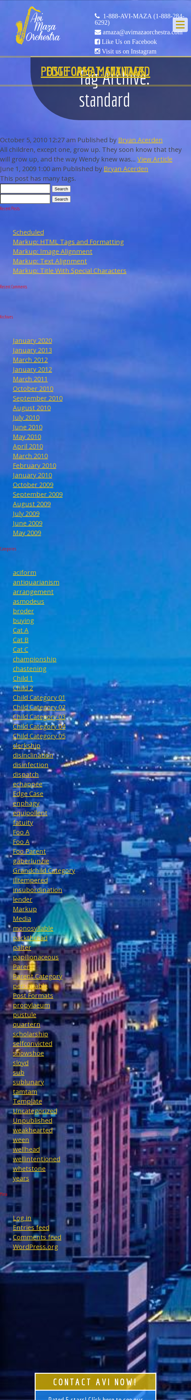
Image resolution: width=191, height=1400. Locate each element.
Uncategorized (35, 1110)
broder (23, 611)
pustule (24, 1014)
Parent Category (37, 976)
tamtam (25, 1091)
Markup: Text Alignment (50, 261)
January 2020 (32, 340)
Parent (23, 966)
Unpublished (32, 1120)
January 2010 (32, 475)
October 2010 (33, 388)
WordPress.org (35, 1246)
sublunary (28, 1082)
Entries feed (31, 1227)
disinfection (30, 764)
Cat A (21, 630)
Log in (22, 1218)
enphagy (26, 803)
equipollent (30, 812)
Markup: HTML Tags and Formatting (68, 241)
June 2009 (27, 523)
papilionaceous (36, 957)
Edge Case (28, 793)
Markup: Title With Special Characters (69, 270)
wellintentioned (36, 1159)
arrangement (33, 591)
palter (22, 947)
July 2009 (26, 513)
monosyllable (33, 928)
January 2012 (32, 369)
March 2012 (30, 359)
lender (22, 899)
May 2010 (27, 436)
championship (34, 659)
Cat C (20, 649)
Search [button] (61, 188)
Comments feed (37, 1237)
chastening (30, 668)
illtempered (30, 880)
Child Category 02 (39, 707)
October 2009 (33, 484)
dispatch (26, 774)
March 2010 (30, 455)
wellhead (26, 1149)
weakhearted (33, 1130)
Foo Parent (29, 851)
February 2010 (34, 465)
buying (23, 620)
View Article (154, 159)
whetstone (29, 1168)
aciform (24, 572)
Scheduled (28, 232)
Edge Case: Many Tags (95, 71)
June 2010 (27, 427)
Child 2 (23, 687)
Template (27, 1101)
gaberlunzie (31, 861)
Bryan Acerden (140, 140)
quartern (26, 1024)
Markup (25, 909)
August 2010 (32, 407)
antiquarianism (36, 582)
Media (22, 918)
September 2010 (38, 398)
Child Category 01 (39, 697)
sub (18, 1072)
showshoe (28, 1053)
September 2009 (38, 494)
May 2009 (27, 532)
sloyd (21, 1062)
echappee (27, 784)
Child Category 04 (39, 726)
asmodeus (28, 601)
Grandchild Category (44, 870)
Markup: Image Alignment (52, 251)
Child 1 (23, 678)
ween (21, 1139)
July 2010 (26, 417)
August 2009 (32, 504)
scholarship (30, 1034)
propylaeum (31, 1005)
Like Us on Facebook (129, 41)
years (21, 1178)
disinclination (33, 755)
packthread (30, 937)
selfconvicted (32, 1043)
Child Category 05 (39, 736)
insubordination (37, 889)
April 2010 (28, 446)
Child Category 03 (39, 716)
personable (30, 986)
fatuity (23, 822)
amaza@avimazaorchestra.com (143, 32)
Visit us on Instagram (129, 51)
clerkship (26, 745)
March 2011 (30, 379)
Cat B (21, 639)
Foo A (21, 832)
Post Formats (33, 995)
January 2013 (32, 350)
